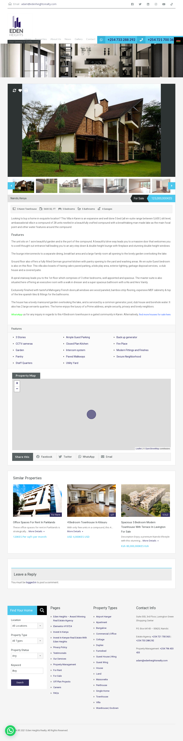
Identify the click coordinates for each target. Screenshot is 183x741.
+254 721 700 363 (163, 40)
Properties (47, 39)
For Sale (57, 680)
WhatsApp (17, 314)
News (73, 39)
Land (98, 678)
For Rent (57, 674)
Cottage (100, 643)
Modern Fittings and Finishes (133, 354)
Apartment (101, 626)
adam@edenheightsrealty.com (38, 4)
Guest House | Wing (106, 661)
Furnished (101, 655)
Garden (20, 354)
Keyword (16, 669)
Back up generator (127, 341)
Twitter (65, 461)
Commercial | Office (106, 638)
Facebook (44, 461)
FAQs (56, 697)
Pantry (19, 360)
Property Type (19, 639)
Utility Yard (72, 367)
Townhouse (102, 701)
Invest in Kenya (60, 636)
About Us (61, 39)
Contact (96, 39)
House (99, 672)
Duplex (99, 649)
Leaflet (139, 453)
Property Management (64, 668)
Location (16, 624)
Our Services (59, 663)
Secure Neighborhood (129, 360)
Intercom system (75, 354)
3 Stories (21, 341)
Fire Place (122, 348)
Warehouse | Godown (107, 712)
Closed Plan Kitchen (77, 348)
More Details (36, 535)
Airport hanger (103, 621)
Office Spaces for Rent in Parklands (34, 526)
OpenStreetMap (152, 453)
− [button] (17, 393)
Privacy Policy (60, 651)
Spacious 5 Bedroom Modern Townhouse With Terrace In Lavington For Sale (143, 531)
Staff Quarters (24, 367)
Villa (98, 706)
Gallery (84, 39)
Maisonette (102, 683)
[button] (10, 730)
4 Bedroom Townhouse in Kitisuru (87, 526)
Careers (57, 691)
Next (171, 185)
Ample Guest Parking (78, 341)
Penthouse (101, 689)
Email (106, 461)
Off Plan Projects (61, 686)
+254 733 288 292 (125, 40)
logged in (31, 586)
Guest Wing (102, 666)
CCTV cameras (24, 348)
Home (33, 39)
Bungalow (101, 632)
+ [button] (17, 388)
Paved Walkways (75, 360)
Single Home (102, 695)
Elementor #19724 (62, 630)
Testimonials (59, 657)
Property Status (20, 654)
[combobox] (27, 630)
